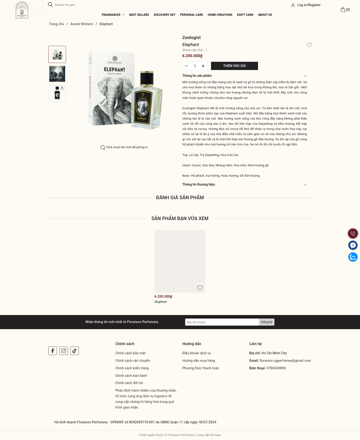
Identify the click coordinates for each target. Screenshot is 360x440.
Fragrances (113, 14)
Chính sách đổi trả (129, 383)
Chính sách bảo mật (130, 353)
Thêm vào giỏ (234, 66)
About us (265, 14)
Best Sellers (139, 14)
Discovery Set (164, 14)
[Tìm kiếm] (50, 4)
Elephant (161, 302)
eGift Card (245, 14)
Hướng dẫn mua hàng (198, 360)
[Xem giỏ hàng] (345, 9)
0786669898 (276, 368)
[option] (124, 89)
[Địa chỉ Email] (222, 322)
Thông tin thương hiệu (244, 184)
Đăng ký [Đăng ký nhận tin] (266, 322)
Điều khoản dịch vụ (196, 353)
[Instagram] (63, 351)
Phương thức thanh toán (200, 368)
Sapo (218, 435)
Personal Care (191, 14)
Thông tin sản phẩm (244, 76)
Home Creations (220, 14)
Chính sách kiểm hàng (132, 368)
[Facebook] (52, 351)
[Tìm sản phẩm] (162, 4)
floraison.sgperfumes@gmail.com (285, 360)
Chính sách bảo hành (131, 376)
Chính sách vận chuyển (132, 360)
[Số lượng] (195, 66)
